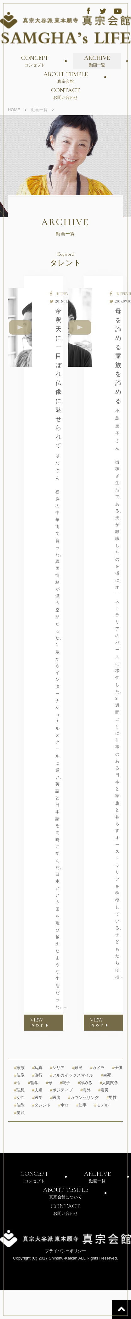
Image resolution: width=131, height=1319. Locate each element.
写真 (37, 1067)
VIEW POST (39, 1022)
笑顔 (19, 1112)
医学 (37, 1097)
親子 (65, 1082)
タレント (41, 1105)
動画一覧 (39, 109)
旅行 (37, 1075)
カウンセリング (83, 1097)
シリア (57, 1067)
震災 (103, 1090)
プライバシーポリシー (65, 1250)
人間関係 (109, 1082)
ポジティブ (61, 1090)
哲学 (33, 1082)
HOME (14, 109)
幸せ (63, 1105)
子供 (117, 1067)
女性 (19, 1097)
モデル (101, 1105)
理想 (19, 1090)
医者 (55, 1097)
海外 (85, 1090)
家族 (19, 1067)
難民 (77, 1067)
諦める (85, 1082)
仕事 (81, 1105)
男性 (111, 1097)
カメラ (97, 1067)
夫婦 (37, 1090)
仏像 (19, 1075)
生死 (106, 1075)
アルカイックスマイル (71, 1075)
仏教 (19, 1105)
